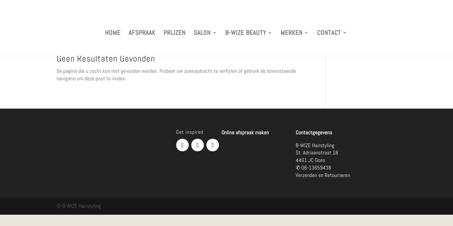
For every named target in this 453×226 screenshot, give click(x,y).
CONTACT (329, 33)
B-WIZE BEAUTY (245, 33)
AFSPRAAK (142, 33)
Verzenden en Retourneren (323, 175)
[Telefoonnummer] (212, 145)
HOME (112, 33)
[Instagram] (197, 145)
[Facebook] (182, 145)
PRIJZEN (175, 33)
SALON (202, 33)
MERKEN (292, 33)
